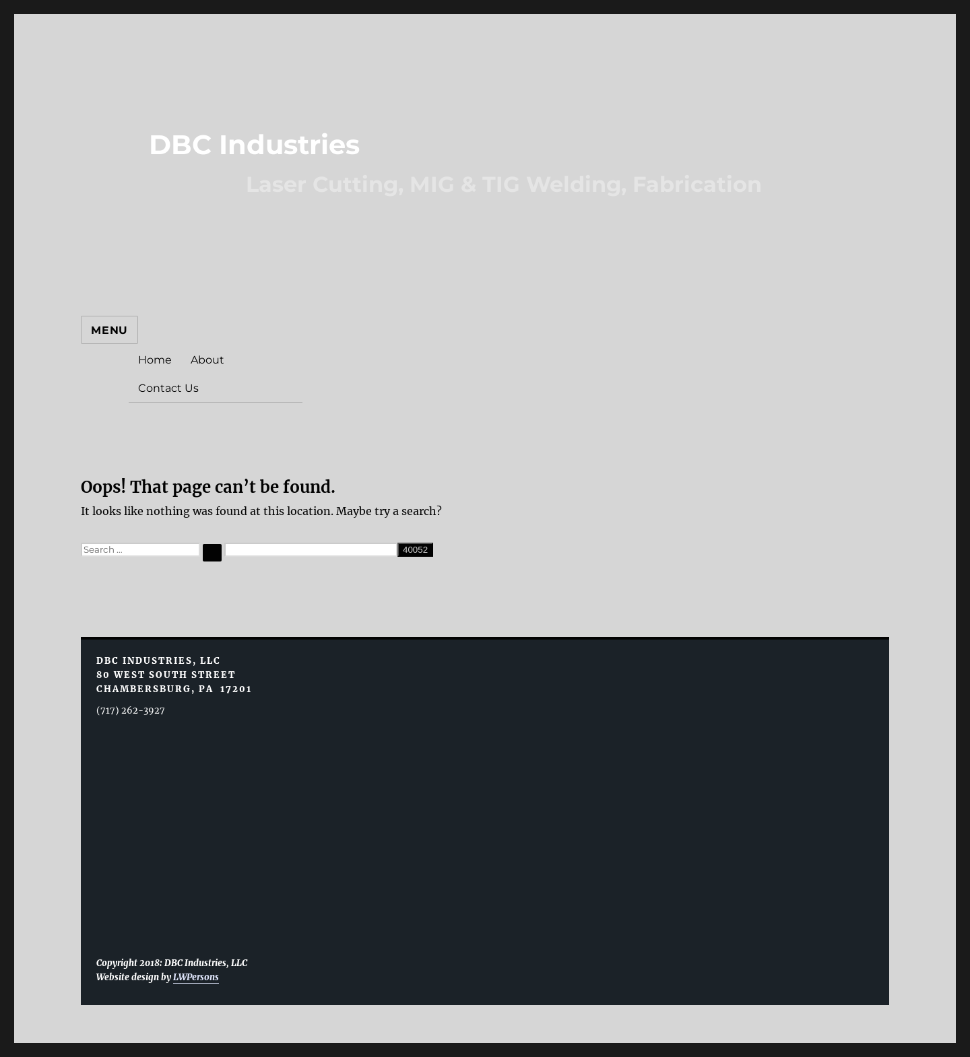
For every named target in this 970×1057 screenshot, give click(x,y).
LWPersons (196, 977)
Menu (109, 330)
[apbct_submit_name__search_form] (415, 550)
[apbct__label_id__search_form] (310, 550)
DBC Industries (254, 144)
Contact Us (168, 388)
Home (155, 359)
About (207, 359)
